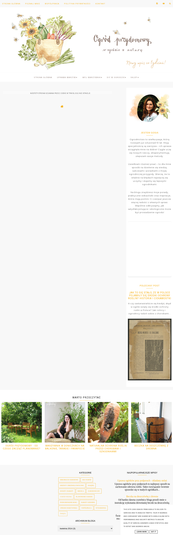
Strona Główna (11, 4)
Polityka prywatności (77, 4)
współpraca (86, 508)
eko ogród (86, 480)
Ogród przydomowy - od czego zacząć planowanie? (21, 447)
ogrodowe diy (94, 491)
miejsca (81, 491)
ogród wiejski (66, 497)
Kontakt (100, 4)
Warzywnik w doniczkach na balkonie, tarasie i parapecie (65, 447)
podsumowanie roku (68, 502)
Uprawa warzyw (67, 77)
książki (91, 485)
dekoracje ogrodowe (69, 480)
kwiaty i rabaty (66, 491)
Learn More (142, 532)
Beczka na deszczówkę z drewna (151, 447)
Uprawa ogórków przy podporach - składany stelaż (142, 480)
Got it (153, 532)
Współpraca (52, 4)
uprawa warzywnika (68, 508)
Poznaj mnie (32, 4)
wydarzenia (101, 508)
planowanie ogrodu (84, 497)
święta (63, 513)
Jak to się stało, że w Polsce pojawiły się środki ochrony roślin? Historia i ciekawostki (149, 295)
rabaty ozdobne (88, 502)
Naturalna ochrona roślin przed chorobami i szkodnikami (108, 448)
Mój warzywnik (93, 77)
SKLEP (135, 77)
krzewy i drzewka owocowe (72, 485)
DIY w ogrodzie (116, 77)
